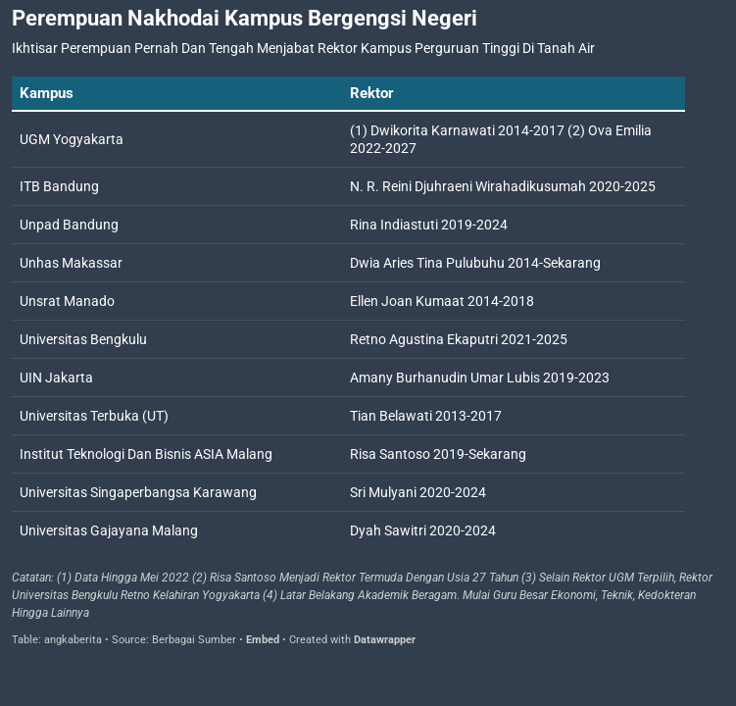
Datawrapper (385, 639)
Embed (262, 639)
